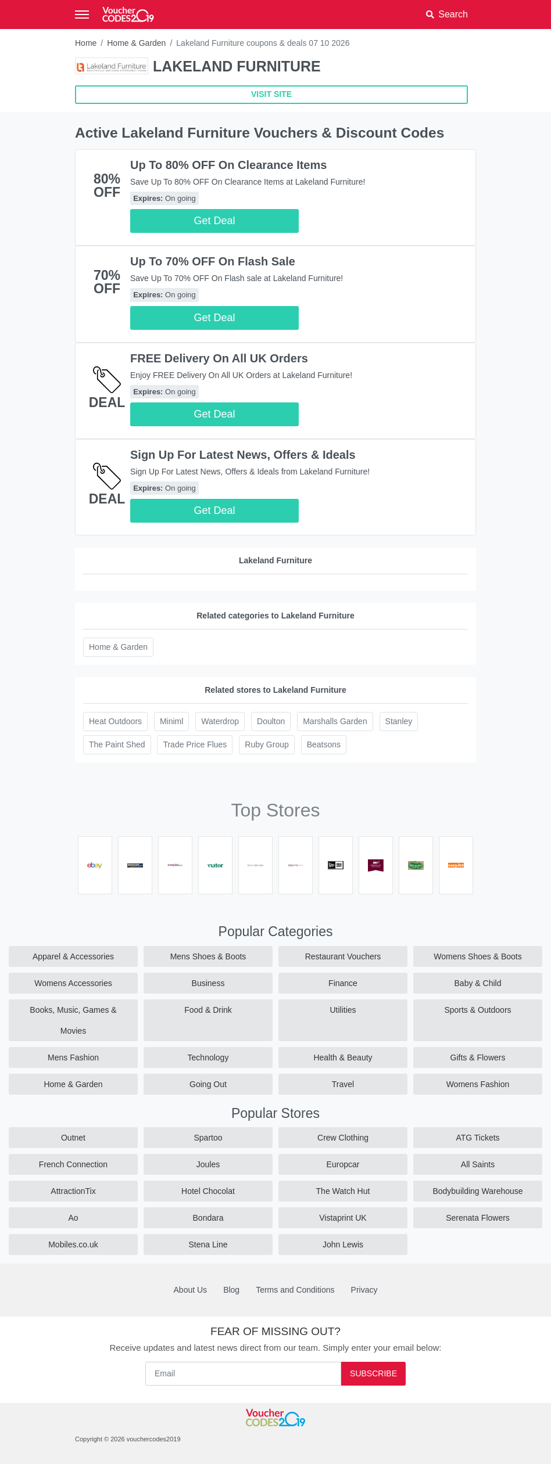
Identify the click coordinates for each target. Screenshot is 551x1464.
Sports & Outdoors (477, 1010)
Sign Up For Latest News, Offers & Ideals (243, 454)
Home (85, 43)
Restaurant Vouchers (343, 956)
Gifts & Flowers (478, 1057)
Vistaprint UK (342, 1217)
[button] (447, 14)
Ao (73, 1217)
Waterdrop (220, 721)
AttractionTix (73, 1191)
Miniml (171, 721)
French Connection (73, 1164)
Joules (208, 1164)
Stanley (399, 721)
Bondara (208, 1217)
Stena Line (208, 1244)
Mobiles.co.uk (73, 1244)
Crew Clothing (342, 1137)
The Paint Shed (117, 744)
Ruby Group (266, 744)
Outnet (73, 1137)
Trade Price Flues (195, 744)
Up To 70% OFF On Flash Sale (212, 261)
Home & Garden (136, 43)
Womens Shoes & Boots (477, 956)
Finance (342, 983)
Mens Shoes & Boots (208, 956)
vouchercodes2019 (154, 1439)
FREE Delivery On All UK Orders (219, 358)
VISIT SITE (271, 94)
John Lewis (343, 1244)
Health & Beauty (342, 1057)
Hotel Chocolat (208, 1191)
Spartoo (208, 1137)
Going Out (208, 1084)
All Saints (478, 1164)
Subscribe (373, 1373)
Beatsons (324, 744)
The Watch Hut (343, 1191)
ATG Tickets (477, 1137)
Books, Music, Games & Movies (73, 1020)
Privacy (364, 1289)
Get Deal (214, 220)
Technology (208, 1057)
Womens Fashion (478, 1084)
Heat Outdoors (115, 721)
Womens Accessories (73, 983)
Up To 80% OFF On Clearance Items (228, 165)
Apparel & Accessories (73, 956)
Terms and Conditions (295, 1289)
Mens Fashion (73, 1057)
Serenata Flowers (478, 1217)
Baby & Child (478, 983)
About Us (190, 1289)
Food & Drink (208, 1010)
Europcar (343, 1164)
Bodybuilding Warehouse (477, 1191)
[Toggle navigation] (82, 14)
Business (208, 983)
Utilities (343, 1010)
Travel (343, 1084)
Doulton (271, 721)
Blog (231, 1289)
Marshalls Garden (335, 721)
